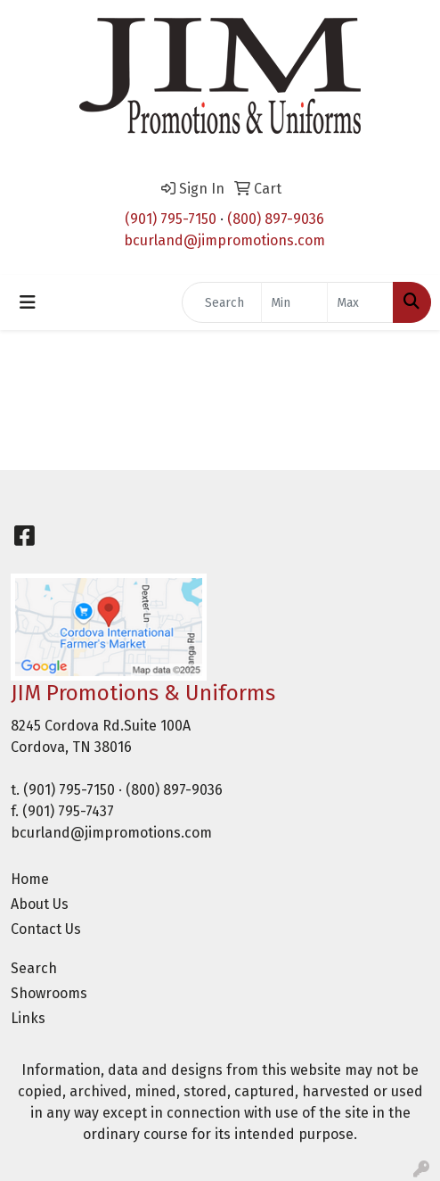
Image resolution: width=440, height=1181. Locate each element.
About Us (40, 904)
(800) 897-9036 (275, 219)
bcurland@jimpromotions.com (224, 240)
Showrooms (49, 993)
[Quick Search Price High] (360, 302)
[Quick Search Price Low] (294, 302)
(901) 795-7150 (170, 219)
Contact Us (46, 929)
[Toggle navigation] (27, 302)
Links (28, 1018)
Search (34, 968)
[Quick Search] (222, 302)
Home (30, 879)
